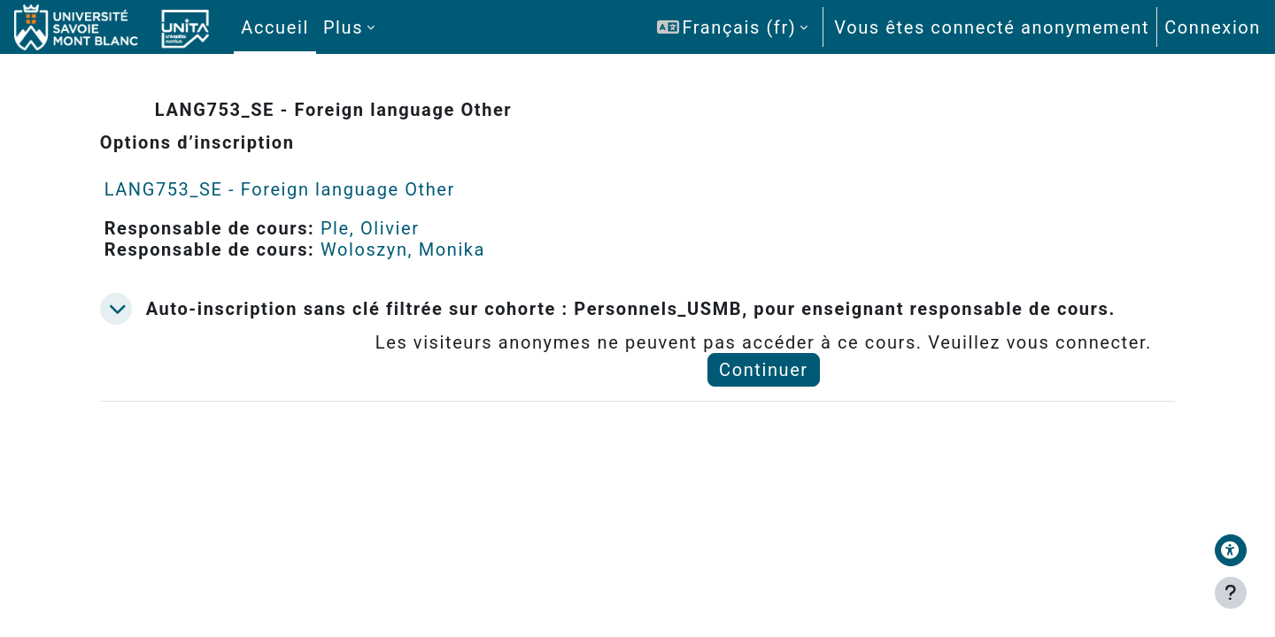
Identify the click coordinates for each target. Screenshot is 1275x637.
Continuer (770, 391)
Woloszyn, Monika (425, 249)
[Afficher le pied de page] (1231, 593)
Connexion (1212, 27)
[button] (732, 27)
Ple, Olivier (392, 228)
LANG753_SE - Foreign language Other (302, 189)
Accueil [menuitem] (275, 27)
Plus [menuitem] (343, 27)
